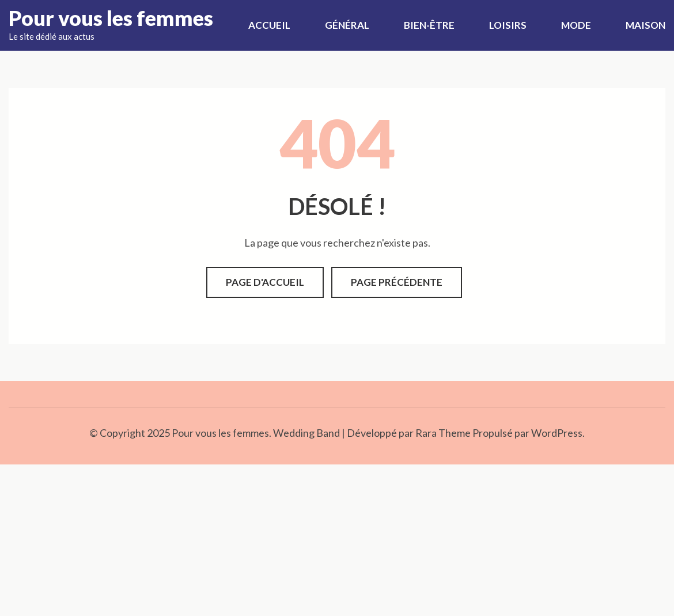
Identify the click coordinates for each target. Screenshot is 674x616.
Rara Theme (443, 432)
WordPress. (558, 432)
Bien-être (429, 25)
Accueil (269, 25)
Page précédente (396, 282)
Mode (576, 25)
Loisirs (508, 25)
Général (347, 25)
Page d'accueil (265, 282)
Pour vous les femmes (111, 18)
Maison (645, 25)
